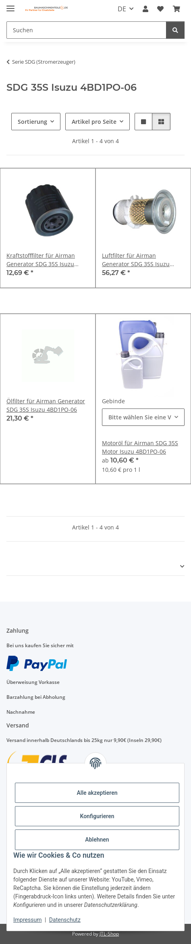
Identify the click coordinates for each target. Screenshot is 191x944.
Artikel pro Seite (94, 121)
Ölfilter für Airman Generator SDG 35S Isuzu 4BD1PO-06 (45, 405)
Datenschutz (65, 920)
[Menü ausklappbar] (10, 5)
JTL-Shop (109, 933)
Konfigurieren (97, 816)
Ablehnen (97, 839)
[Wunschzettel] (160, 9)
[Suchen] (86, 30)
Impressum (27, 920)
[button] (145, 9)
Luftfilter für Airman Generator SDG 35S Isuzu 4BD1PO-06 (136, 260)
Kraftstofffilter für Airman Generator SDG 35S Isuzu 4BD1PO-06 (40, 260)
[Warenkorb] (176, 9)
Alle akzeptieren (97, 793)
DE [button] (122, 8)
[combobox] (143, 417)
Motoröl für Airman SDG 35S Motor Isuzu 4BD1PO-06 (140, 447)
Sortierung (32, 121)
